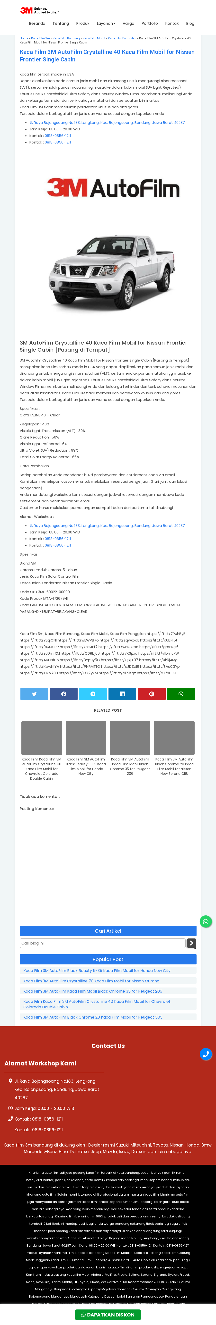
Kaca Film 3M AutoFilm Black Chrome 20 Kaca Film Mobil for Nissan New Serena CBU (174, 766)
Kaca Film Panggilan (122, 38)
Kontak (172, 23)
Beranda (37, 23)
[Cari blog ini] (103, 943)
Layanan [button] (106, 23)
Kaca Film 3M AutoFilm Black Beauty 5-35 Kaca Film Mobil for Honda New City (86, 766)
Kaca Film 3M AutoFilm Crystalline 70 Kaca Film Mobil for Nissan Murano (91, 981)
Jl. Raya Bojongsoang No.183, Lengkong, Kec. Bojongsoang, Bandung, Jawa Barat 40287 (107, 122)
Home (24, 38)
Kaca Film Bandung (66, 38)
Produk (83, 23)
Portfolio (150, 23)
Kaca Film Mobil (94, 38)
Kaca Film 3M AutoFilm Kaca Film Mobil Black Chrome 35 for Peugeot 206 (130, 766)
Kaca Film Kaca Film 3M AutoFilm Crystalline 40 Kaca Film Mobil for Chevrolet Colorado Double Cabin (41, 769)
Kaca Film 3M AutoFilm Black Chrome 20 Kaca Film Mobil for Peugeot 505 (92, 1017)
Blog (190, 23)
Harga (128, 23)
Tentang (61, 23)
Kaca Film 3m (40, 38)
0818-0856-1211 (58, 135)
